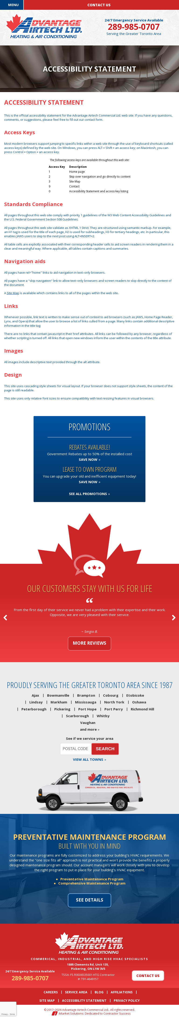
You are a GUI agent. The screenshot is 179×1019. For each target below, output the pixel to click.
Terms (12, 1014)
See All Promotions (88, 493)
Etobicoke (135, 695)
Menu (13, 4)
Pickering (62, 709)
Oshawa (139, 702)
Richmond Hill (142, 709)
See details (89, 900)
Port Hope (87, 709)
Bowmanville (58, 695)
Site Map (13, 293)
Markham (59, 702)
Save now (88, 459)
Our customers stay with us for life (89, 588)
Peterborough (33, 709)
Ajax (35, 695)
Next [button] (173, 617)
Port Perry (113, 709)
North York (114, 702)
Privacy (4, 1014)
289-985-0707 (134, 26)
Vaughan (87, 722)
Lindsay (36, 702)
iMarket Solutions (71, 1013)
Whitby (103, 715)
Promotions (89, 426)
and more (88, 729)
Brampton (86, 695)
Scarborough (77, 715)
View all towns (88, 759)
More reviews (89, 643)
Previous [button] (5, 617)
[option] (89, 617)
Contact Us (147, 975)
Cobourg (110, 695)
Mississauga (85, 702)
